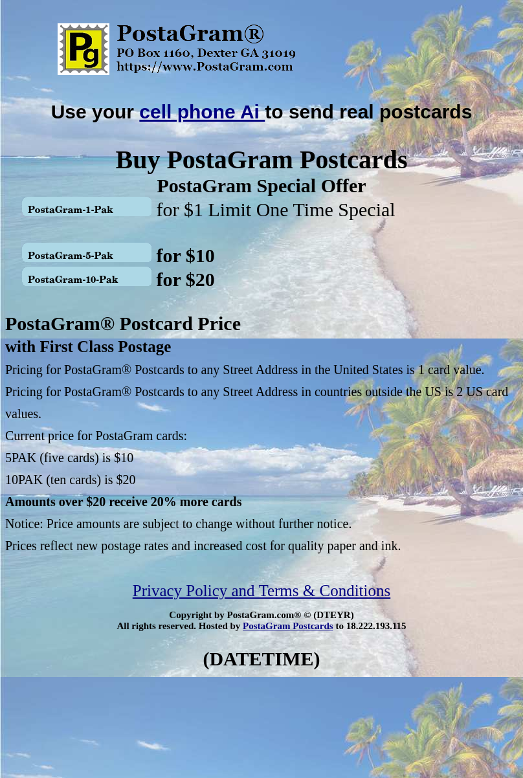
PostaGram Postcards (288, 626)
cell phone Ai (202, 111)
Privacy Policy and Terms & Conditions (261, 590)
